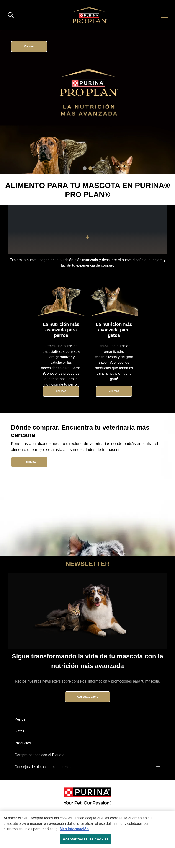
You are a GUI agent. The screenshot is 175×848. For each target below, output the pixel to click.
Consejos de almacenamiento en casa (45, 767)
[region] (87, 829)
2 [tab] (90, 168)
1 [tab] (85, 168)
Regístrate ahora (87, 696)
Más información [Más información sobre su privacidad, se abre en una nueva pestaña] (74, 829)
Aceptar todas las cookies (85, 839)
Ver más (29, 46)
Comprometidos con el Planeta (39, 755)
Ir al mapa (29, 461)
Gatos (19, 731)
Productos (23, 743)
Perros (20, 719)
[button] (164, 15)
